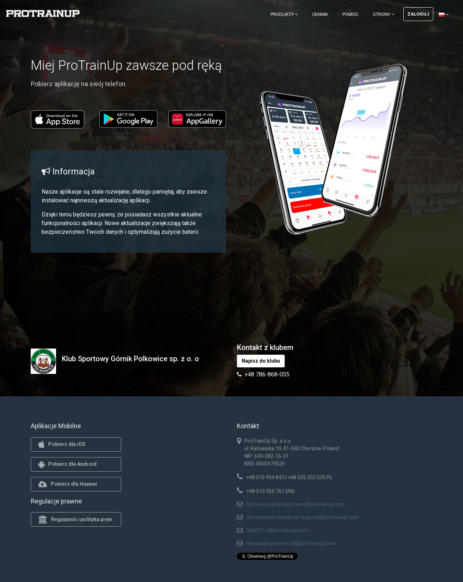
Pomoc (350, 14)
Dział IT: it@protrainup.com (277, 530)
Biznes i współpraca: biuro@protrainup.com (295, 504)
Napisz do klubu (261, 361)
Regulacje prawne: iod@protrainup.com (291, 543)
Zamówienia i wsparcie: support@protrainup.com (302, 517)
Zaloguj (418, 14)
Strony (383, 14)
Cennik (320, 14)
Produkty (284, 14)
